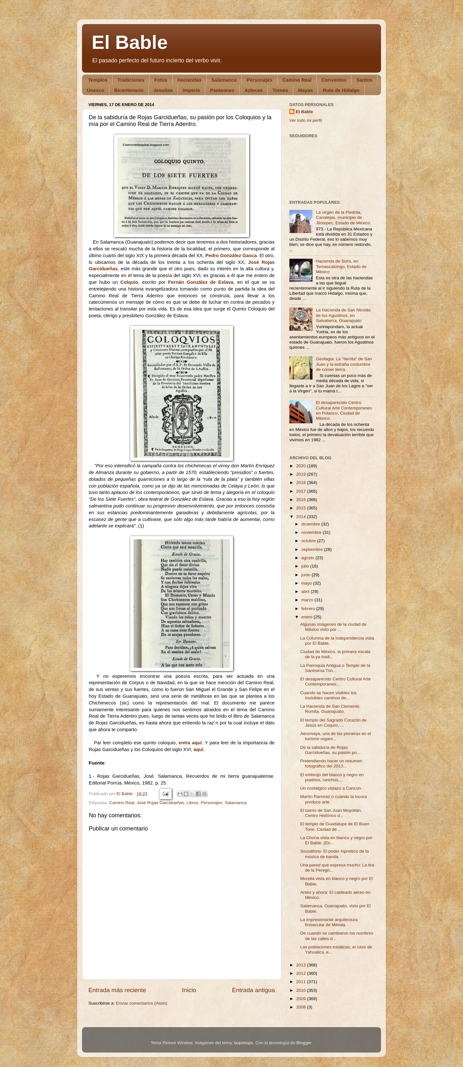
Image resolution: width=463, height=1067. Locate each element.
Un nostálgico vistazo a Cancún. (331, 788)
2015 (301, 508)
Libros (192, 802)
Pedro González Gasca (231, 255)
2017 (301, 491)
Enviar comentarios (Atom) (142, 1003)
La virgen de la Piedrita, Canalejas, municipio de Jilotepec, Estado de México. (343, 217)
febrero (308, 608)
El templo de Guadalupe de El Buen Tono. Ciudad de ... (334, 826)
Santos (364, 80)
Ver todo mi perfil (305, 120)
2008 (301, 1007)
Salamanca (224, 80)
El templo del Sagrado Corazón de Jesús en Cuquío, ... (333, 723)
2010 (301, 990)
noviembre (312, 532)
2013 (301, 965)
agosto (308, 557)
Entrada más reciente (117, 990)
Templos (98, 80)
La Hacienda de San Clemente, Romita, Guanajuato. (330, 709)
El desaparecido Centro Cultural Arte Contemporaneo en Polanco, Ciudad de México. (344, 410)
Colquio (129, 282)
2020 (301, 465)
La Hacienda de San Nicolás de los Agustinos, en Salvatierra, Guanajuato (343, 315)
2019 (301, 474)
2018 (301, 482)
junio (306, 574)
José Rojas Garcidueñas (160, 802)
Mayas (305, 90)
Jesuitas (163, 90)
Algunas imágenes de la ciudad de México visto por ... (333, 627)
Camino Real (297, 80)
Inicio (189, 990)
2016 (301, 499)
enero (307, 616)
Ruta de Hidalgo (341, 90)
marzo (307, 599)
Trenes (280, 90)
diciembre (311, 524)
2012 (301, 973)
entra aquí (190, 742)
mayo (307, 583)
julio (305, 566)
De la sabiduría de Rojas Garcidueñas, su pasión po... (330, 750)
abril (306, 591)
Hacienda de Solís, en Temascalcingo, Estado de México (341, 266)
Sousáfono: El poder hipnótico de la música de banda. (334, 854)
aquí (199, 749)
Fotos (161, 80)
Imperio (191, 90)
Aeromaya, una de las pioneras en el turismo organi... (335, 736)
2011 (301, 981)
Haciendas (189, 80)
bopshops (243, 1042)
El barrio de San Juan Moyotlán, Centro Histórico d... (331, 813)
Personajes (259, 80)
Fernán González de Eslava (200, 282)
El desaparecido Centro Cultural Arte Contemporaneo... (335, 681)
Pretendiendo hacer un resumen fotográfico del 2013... (331, 763)
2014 (301, 516)
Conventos (334, 80)
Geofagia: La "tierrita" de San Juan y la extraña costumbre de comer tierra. (344, 364)
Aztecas (253, 90)
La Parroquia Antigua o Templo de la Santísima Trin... (335, 668)
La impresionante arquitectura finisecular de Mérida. (329, 922)
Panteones (222, 90)
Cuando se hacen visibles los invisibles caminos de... (328, 695)
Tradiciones (130, 80)
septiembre (312, 549)
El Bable (130, 42)
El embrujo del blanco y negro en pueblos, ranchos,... (332, 777)
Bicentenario (128, 90)
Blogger (303, 1042)
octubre (309, 540)
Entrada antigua (253, 990)
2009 (301, 998)
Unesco (95, 90)
